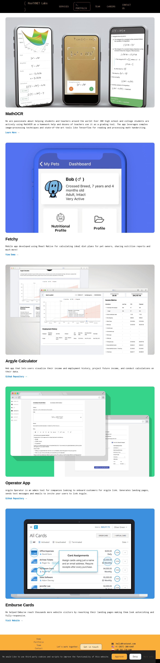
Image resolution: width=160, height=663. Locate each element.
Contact (39, 648)
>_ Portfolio (82, 6)
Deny (135, 656)
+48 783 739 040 (123, 650)
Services (64, 6)
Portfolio (39, 642)
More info (148, 656)
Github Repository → (16, 376)
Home (39, 639)
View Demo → (12, 254)
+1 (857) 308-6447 (124, 647)
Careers (111, 6)
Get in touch (91, 647)
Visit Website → (14, 620)
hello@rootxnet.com (123, 644)
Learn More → (12, 132)
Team (97, 6)
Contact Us (126, 6)
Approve (119, 656)
